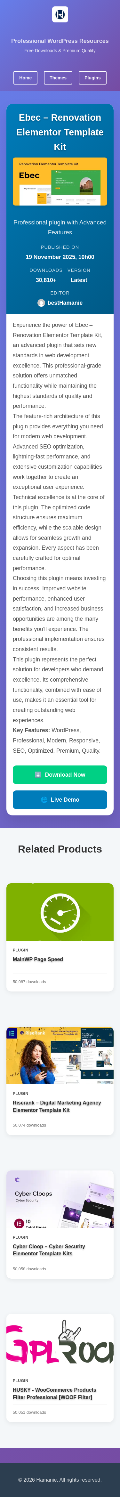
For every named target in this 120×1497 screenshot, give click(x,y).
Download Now (60, 774)
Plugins (92, 77)
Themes (58, 77)
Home (25, 77)
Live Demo (60, 799)
